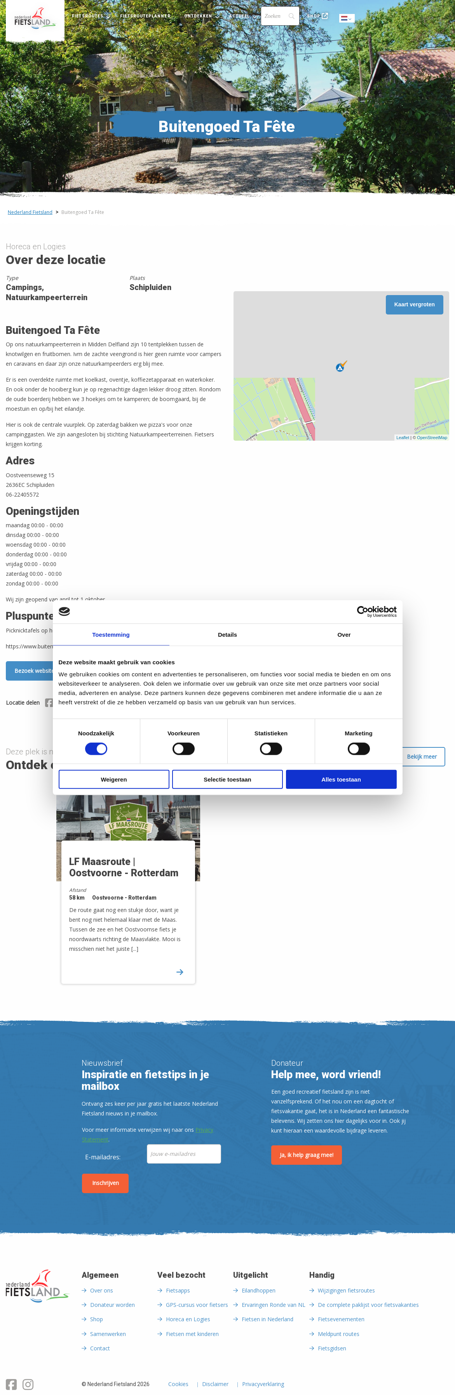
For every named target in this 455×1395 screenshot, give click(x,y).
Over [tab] (343, 634)
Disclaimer (215, 1384)
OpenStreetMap (432, 437)
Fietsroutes (87, 16)
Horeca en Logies (188, 1319)
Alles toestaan (341, 779)
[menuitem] (35, 18)
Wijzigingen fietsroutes (346, 1290)
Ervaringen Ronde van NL (273, 1304)
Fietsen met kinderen (192, 1334)
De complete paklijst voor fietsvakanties (368, 1304)
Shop (313, 16)
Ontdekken (198, 16)
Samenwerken (108, 1334)
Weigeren (114, 779)
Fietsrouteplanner (145, 16)
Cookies (178, 1384)
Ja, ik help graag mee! (306, 1155)
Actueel (239, 16)
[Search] (280, 16)
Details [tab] (227, 634)
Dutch (347, 19)
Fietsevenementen (341, 1319)
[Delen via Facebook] (49, 704)
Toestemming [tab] (110, 634)
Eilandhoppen (258, 1290)
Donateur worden (112, 1304)
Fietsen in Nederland (267, 1319)
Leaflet (402, 437)
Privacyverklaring (263, 1384)
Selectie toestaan (227, 779)
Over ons (101, 1290)
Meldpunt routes (338, 1334)
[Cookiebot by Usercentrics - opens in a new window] (363, 611)
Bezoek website (34, 670)
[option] (139, 887)
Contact (100, 1348)
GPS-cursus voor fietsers (197, 1304)
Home (35, 18)
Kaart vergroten (414, 304)
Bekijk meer (422, 756)
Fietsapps (178, 1290)
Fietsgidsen (332, 1348)
